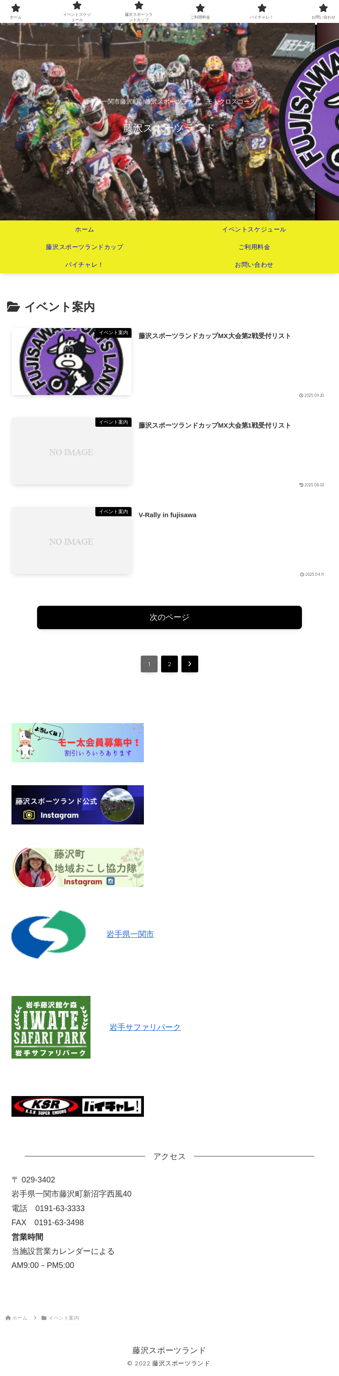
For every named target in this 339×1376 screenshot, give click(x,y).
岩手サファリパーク (145, 1027)
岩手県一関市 (130, 934)
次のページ (169, 617)
